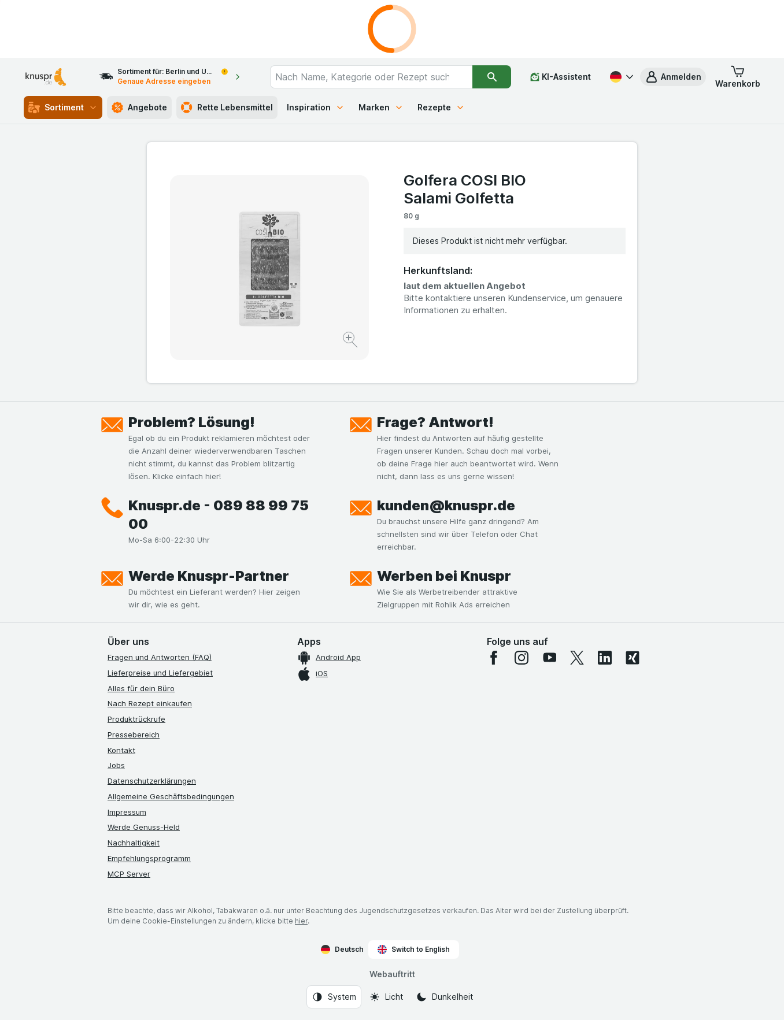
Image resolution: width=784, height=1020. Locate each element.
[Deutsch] (620, 76)
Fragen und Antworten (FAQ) (160, 657)
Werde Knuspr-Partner (208, 576)
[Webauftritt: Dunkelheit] (444, 996)
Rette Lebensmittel (227, 107)
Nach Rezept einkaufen (150, 703)
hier (301, 921)
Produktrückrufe (136, 719)
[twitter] (577, 658)
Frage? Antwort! (435, 422)
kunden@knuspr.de (446, 505)
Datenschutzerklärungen (152, 780)
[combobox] (371, 76)
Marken (381, 107)
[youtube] (549, 658)
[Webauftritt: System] (333, 996)
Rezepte (441, 107)
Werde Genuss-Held (144, 827)
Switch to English (414, 949)
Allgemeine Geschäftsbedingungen (171, 796)
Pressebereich (134, 734)
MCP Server (129, 873)
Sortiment (63, 107)
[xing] (632, 658)
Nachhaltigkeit (134, 842)
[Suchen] (491, 76)
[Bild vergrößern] (351, 341)
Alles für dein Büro (141, 688)
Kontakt (121, 750)
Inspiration (316, 107)
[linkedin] (605, 658)
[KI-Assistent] (560, 76)
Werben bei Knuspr (444, 576)
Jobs (116, 765)
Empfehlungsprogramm (149, 858)
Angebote (139, 107)
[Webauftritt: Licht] (386, 996)
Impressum (127, 812)
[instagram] (521, 658)
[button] (673, 77)
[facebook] (494, 658)
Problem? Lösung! (191, 422)
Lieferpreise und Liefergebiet (160, 672)
